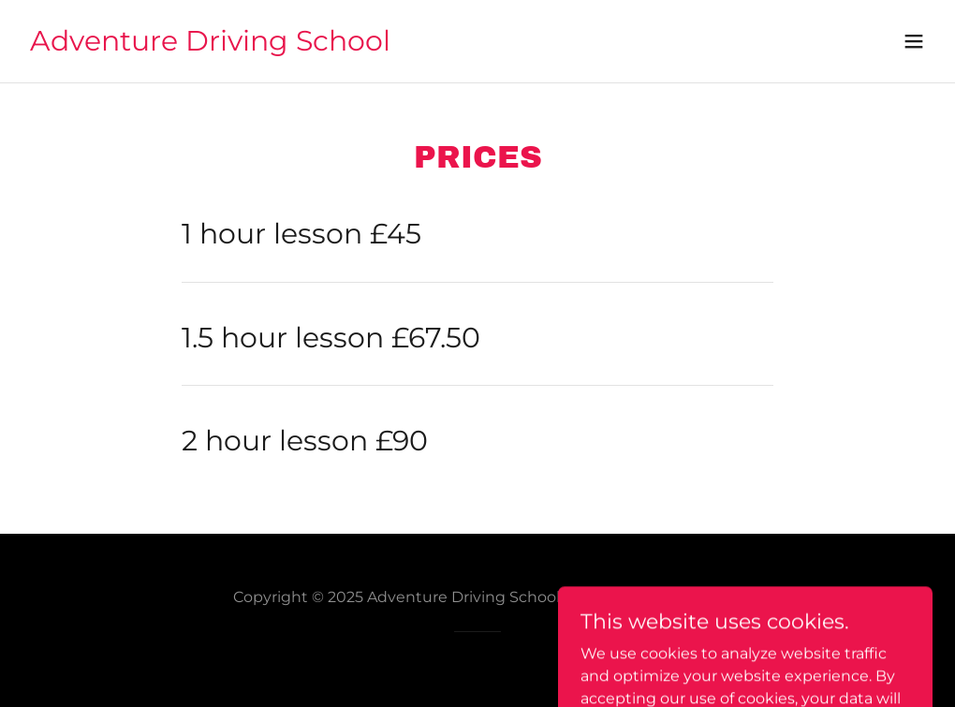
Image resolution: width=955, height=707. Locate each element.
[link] (210, 45)
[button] (914, 41)
